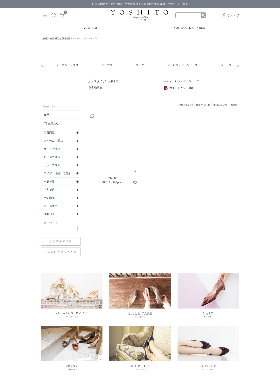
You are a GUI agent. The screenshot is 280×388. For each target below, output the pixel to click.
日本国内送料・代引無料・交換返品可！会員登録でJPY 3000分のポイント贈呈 (140, 3)
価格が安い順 (203, 105)
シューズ (226, 65)
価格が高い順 (220, 105)
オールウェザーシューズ (182, 65)
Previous (43, 65)
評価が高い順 (186, 105)
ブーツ (140, 65)
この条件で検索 (60, 241)
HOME (45, 38)
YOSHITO (90, 28)
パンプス (107, 65)
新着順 (234, 105)
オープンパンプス (67, 65)
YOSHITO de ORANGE (189, 28)
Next (237, 65)
